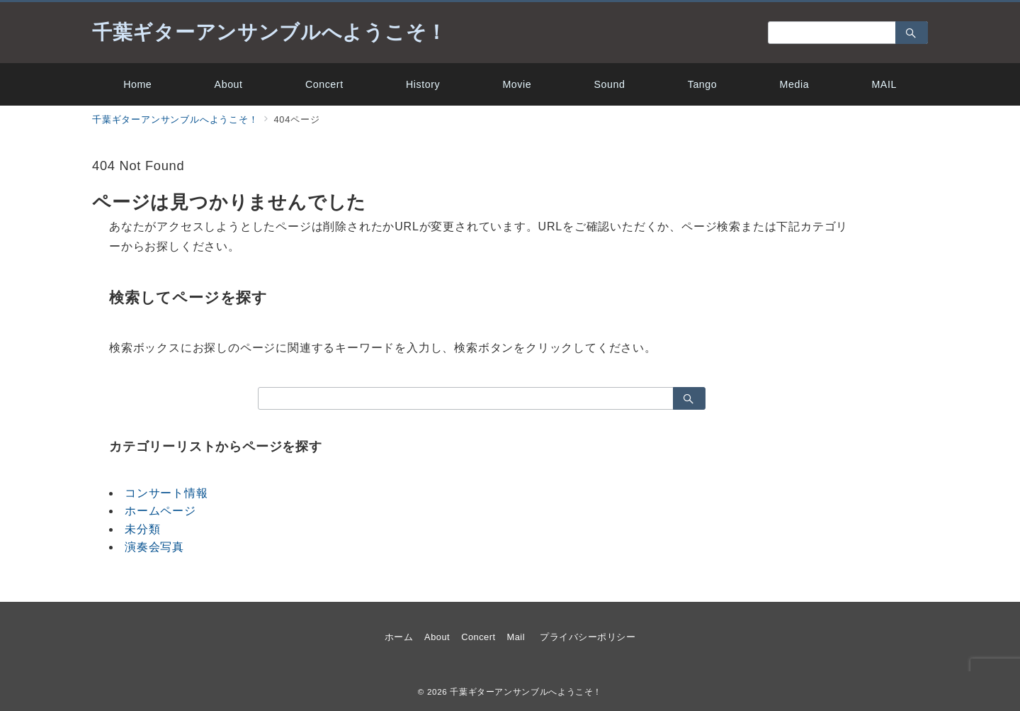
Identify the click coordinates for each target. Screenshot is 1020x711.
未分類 (142, 529)
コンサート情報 (166, 493)
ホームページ (160, 511)
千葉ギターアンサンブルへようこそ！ (269, 33)
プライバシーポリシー (587, 637)
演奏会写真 (154, 547)
